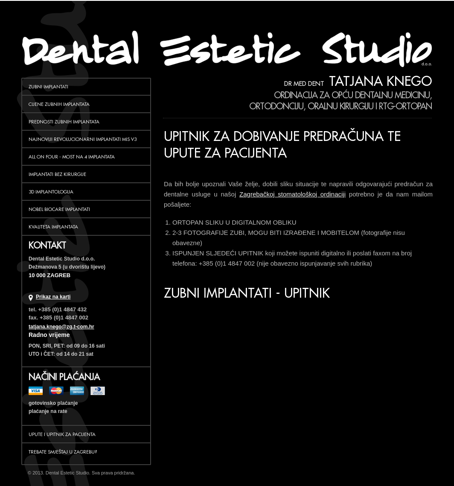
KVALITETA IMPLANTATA (53, 227)
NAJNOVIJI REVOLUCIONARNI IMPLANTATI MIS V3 (83, 139)
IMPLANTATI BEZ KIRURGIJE (57, 174)
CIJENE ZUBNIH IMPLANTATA (59, 104)
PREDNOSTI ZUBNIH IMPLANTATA (64, 122)
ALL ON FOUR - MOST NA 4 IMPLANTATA (72, 157)
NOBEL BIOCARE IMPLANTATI (59, 209)
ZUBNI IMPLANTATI (48, 87)
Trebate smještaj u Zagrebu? (63, 452)
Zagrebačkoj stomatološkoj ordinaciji (292, 194)
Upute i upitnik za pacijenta (62, 434)
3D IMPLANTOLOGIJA (51, 192)
